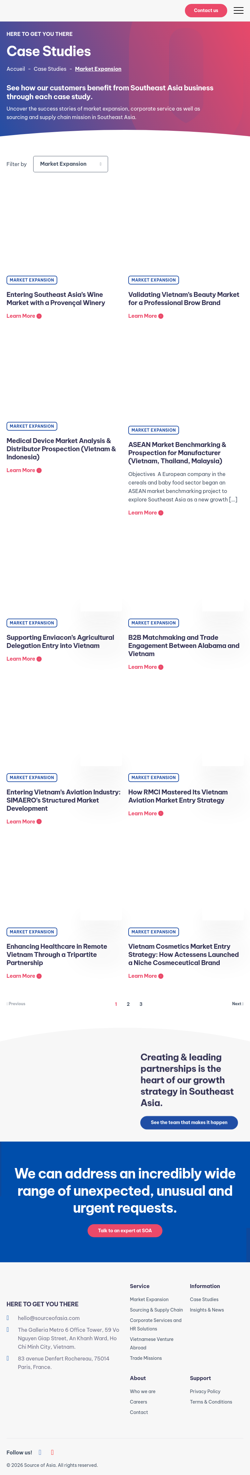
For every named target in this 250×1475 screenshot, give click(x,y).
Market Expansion (149, 1299)
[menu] (238, 10)
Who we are (143, 1391)
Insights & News (207, 1310)
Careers (138, 1402)
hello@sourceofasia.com (49, 1318)
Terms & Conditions (211, 1402)
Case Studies (50, 69)
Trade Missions (146, 1358)
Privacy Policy (205, 1391)
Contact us (206, 10)
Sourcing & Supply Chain (156, 1310)
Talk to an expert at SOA (125, 1232)
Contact (139, 1412)
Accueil (16, 69)
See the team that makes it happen (189, 1124)
